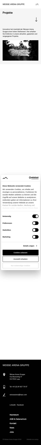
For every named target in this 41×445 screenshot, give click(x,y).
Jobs (12, 432)
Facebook (20, 405)
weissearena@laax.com (18, 395)
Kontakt (13, 424)
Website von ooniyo (32, 439)
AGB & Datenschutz (18, 419)
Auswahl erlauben (20, 259)
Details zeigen (28, 246)
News (12, 428)
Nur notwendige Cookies (20, 265)
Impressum (14, 415)
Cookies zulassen (20, 252)
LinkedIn (13, 405)
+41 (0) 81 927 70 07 (19, 387)
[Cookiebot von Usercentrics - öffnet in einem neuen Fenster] (29, 178)
